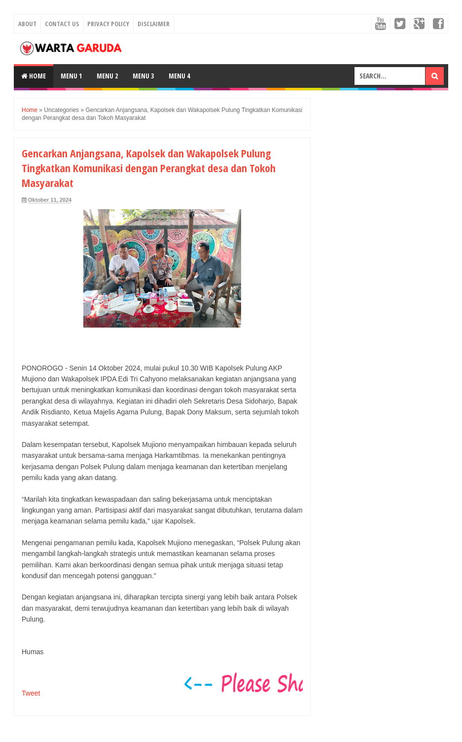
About (27, 23)
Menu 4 (179, 75)
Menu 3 (143, 75)
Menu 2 (107, 75)
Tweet (31, 693)
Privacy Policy (108, 23)
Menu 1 (71, 75)
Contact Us (62, 23)
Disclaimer (154, 23)
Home (33, 75)
